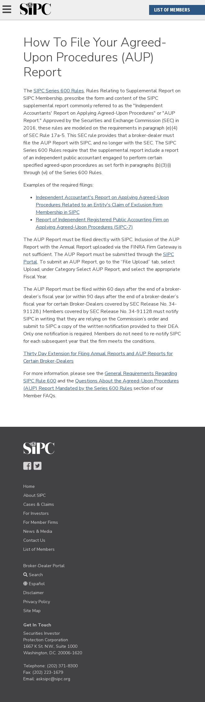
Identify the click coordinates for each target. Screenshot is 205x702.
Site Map (32, 611)
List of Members (39, 549)
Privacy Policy (36, 602)
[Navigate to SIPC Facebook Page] (27, 466)
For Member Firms (40, 522)
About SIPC (34, 495)
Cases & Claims (38, 504)
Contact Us (34, 540)
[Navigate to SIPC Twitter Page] (37, 466)
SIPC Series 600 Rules (59, 90)
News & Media (37, 531)
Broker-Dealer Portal (44, 566)
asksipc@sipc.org (53, 679)
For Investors (36, 513)
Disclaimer (33, 593)
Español (34, 584)
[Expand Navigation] (6, 9)
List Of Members (172, 10)
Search (33, 575)
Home (29, 486)
